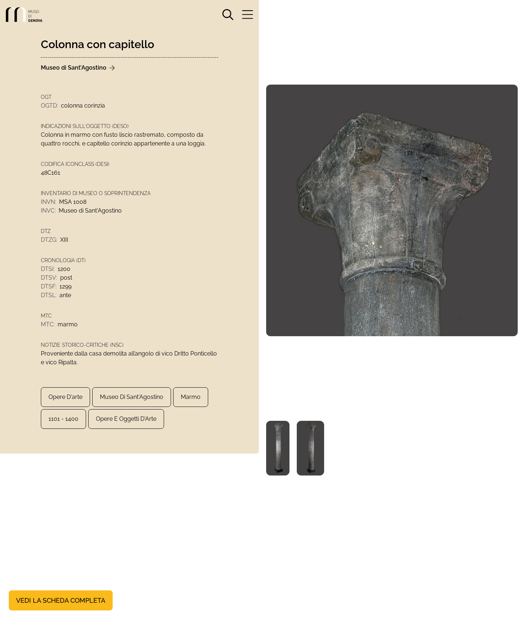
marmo (191, 396)
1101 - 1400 (63, 418)
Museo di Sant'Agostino (131, 396)
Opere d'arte (65, 396)
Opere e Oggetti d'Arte (126, 418)
